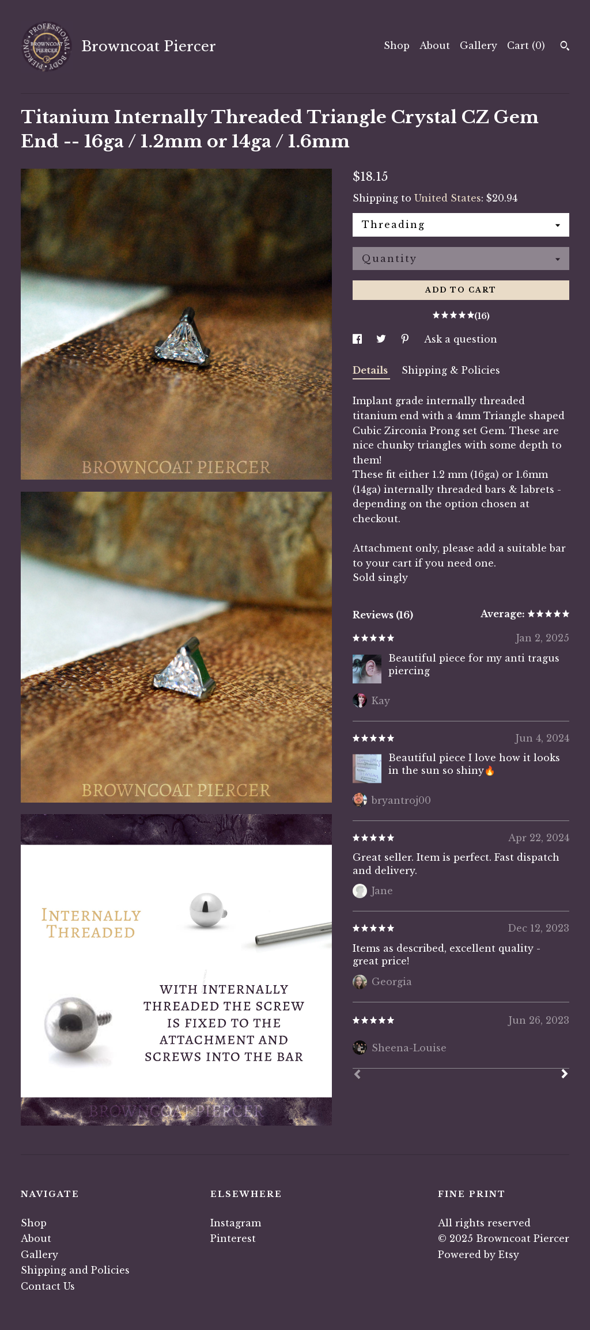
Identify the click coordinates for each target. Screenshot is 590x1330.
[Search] (565, 47)
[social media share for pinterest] (406, 339)
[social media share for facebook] (359, 339)
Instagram (235, 1223)
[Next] (564, 1075)
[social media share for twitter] (382, 339)
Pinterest (233, 1238)
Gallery (478, 45)
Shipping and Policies (75, 1270)
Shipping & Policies (451, 370)
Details (371, 370)
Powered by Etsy (478, 1254)
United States (447, 198)
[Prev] (357, 1075)
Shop (397, 45)
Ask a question (460, 339)
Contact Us (48, 1286)
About (434, 45)
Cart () (526, 45)
